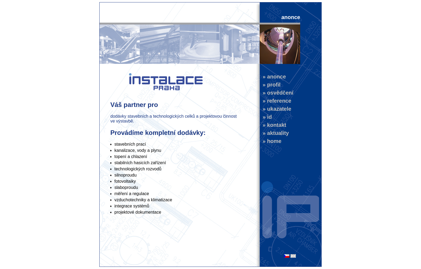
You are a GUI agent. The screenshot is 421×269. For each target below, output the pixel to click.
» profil (270, 85)
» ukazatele (275, 109)
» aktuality (274, 133)
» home (270, 141)
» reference (275, 101)
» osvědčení (276, 93)
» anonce (273, 77)
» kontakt (273, 125)
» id (266, 117)
